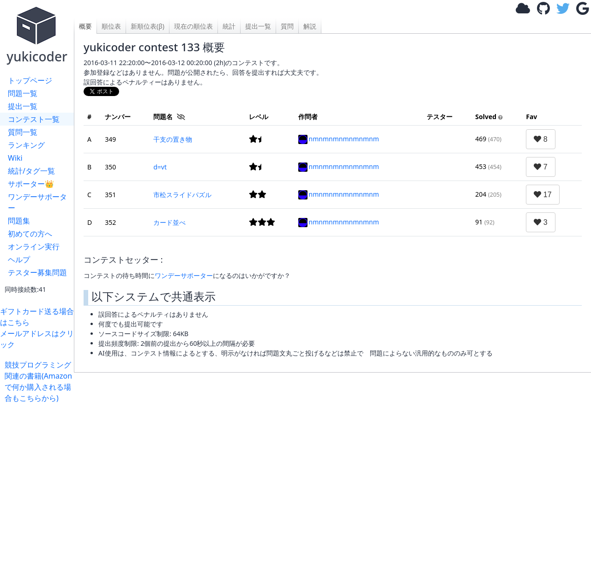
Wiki (15, 158)
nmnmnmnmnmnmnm (338, 138)
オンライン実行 (34, 246)
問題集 (19, 221)
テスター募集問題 (37, 272)
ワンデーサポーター (37, 202)
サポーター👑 (31, 184)
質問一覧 (22, 132)
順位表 (111, 26)
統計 (229, 26)
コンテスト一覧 (34, 119)
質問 (287, 26)
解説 (309, 26)
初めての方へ (30, 234)
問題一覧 (22, 93)
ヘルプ (19, 259)
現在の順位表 (193, 26)
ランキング (26, 145)
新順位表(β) (147, 26)
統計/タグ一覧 (31, 171)
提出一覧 (22, 106)
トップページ (30, 80)
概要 (85, 26)
